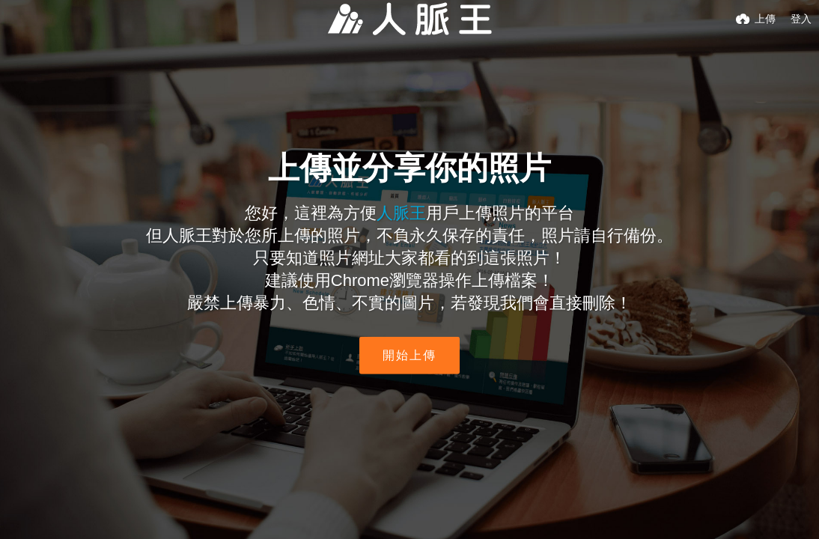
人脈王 (401, 213)
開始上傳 (409, 355)
